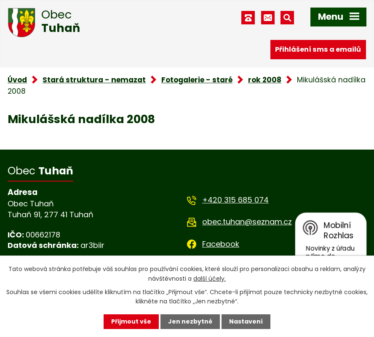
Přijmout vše (131, 321)
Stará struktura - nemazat (94, 80)
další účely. (209, 278)
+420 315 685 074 (235, 200)
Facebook (220, 244)
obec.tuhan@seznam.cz (247, 221)
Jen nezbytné (190, 321)
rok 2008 (264, 80)
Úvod (17, 80)
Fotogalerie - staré (196, 80)
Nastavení (246, 321)
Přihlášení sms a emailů (318, 49)
